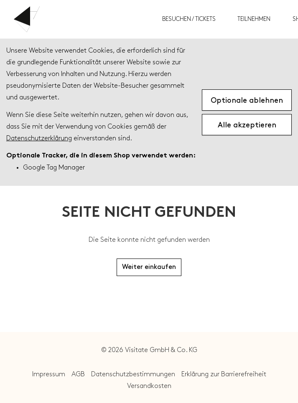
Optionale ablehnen (247, 100)
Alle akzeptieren (247, 125)
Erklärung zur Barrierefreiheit (223, 374)
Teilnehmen (253, 19)
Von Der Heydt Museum (85, 19)
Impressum (48, 374)
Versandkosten (149, 386)
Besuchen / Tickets (189, 19)
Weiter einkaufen (149, 267)
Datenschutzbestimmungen (133, 374)
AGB (78, 374)
